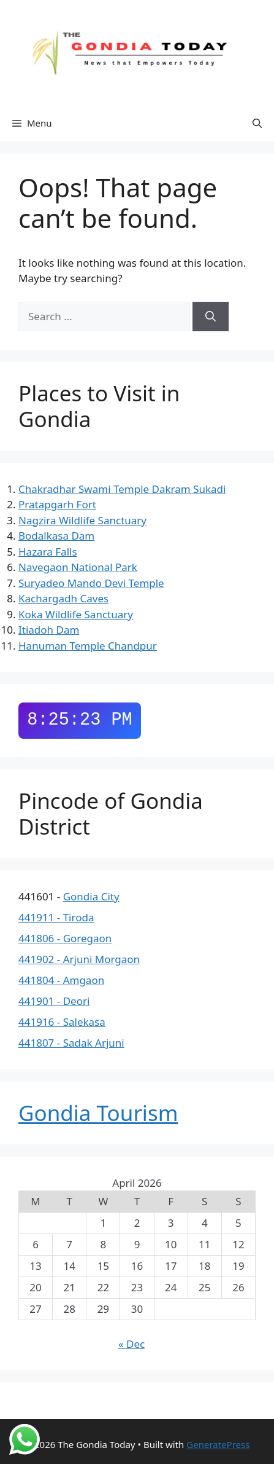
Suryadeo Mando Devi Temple (91, 583)
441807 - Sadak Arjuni (71, 1043)
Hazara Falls (47, 552)
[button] (257, 122)
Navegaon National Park (77, 567)
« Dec (131, 1344)
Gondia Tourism (98, 1112)
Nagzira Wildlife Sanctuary (82, 520)
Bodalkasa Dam (56, 536)
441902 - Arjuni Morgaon (79, 959)
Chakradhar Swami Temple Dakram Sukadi (122, 489)
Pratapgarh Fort (57, 504)
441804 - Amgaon (61, 980)
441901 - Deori (53, 1001)
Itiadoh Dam (48, 630)
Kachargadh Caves (63, 598)
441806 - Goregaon (65, 938)
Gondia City (91, 896)
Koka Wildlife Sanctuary (75, 614)
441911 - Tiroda (56, 917)
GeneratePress (217, 1444)
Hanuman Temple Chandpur (87, 646)
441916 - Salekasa (61, 1022)
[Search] (210, 316)
